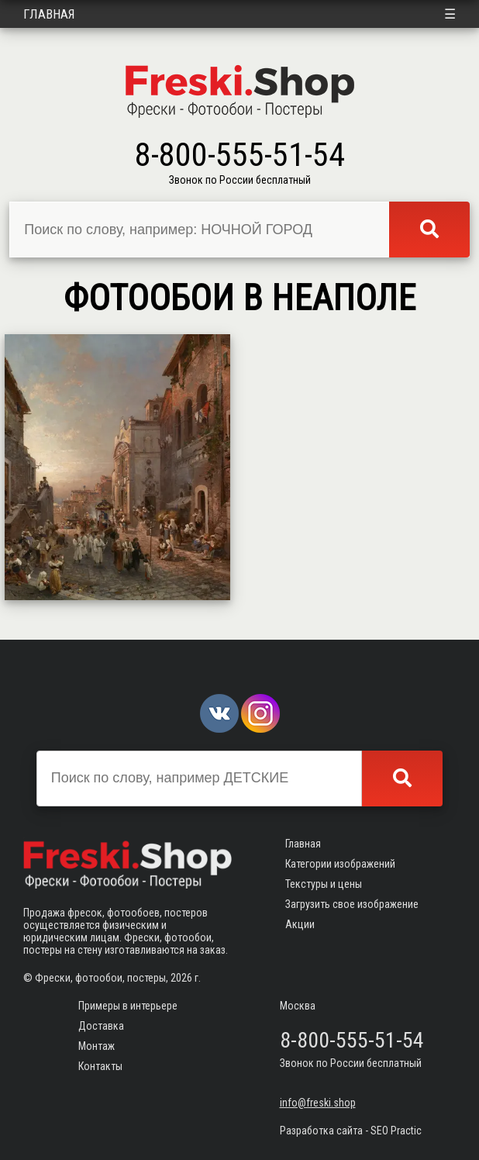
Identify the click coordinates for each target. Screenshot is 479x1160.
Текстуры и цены (323, 884)
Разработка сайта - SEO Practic (351, 1130)
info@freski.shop (318, 1102)
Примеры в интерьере (127, 1005)
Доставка (101, 1026)
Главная (49, 14)
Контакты (100, 1066)
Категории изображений (340, 864)
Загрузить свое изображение (352, 904)
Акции (300, 924)
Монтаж (96, 1046)
